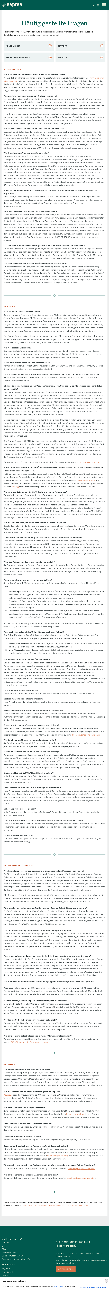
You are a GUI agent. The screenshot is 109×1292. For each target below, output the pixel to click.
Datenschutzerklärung (12, 1255)
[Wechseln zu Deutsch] (7, 1275)
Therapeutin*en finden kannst (85, 734)
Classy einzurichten (75, 1113)
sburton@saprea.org (89, 462)
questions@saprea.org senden (81, 1168)
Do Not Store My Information (93, 1287)
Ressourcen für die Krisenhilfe (16, 1258)
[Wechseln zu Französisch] (7, 1271)
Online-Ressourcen (86, 480)
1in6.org (15, 486)
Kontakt (5, 1242)
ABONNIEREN (65, 1269)
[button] (92, 4)
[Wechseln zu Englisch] (7, 1268)
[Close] (106, 1279)
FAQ (4, 1249)
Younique (8, 1094)
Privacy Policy (59, 1286)
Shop (4, 1245)
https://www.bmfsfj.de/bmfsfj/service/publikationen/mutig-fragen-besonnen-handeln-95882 (56, 1205)
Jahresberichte (9, 1252)
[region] (54, 1284)
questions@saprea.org (57, 1155)
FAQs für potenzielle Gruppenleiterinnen (29, 1042)
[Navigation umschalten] (104, 4)
